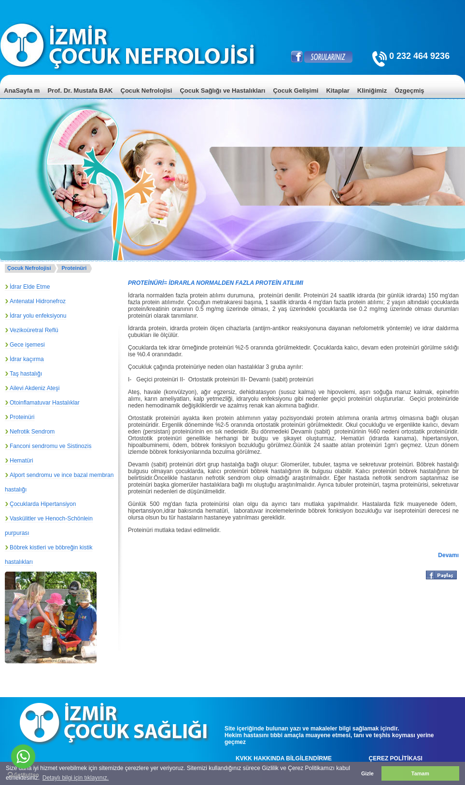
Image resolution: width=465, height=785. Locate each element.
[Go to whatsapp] (23, 756)
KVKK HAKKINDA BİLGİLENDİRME (284, 758)
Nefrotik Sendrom (32, 431)
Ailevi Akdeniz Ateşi (34, 388)
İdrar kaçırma (27, 359)
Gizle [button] (367, 773)
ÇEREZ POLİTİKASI (396, 758)
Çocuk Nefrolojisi (29, 268)
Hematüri (21, 460)
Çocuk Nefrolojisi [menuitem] (146, 90)
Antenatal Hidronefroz (38, 301)
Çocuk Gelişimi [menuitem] (295, 90)
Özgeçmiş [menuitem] (409, 90)
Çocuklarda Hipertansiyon (43, 504)
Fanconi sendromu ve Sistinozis (50, 446)
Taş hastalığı (26, 373)
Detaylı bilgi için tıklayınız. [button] (75, 777)
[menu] (232, 98)
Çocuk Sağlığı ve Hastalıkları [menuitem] (222, 90)
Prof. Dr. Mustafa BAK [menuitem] (80, 90)
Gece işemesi (27, 344)
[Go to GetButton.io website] (23, 775)
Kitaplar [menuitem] (337, 90)
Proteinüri (73, 268)
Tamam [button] (420, 773)
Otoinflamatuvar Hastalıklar (45, 402)
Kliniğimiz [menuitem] (372, 90)
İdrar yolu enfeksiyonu (38, 315)
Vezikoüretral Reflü (34, 330)
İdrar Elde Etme (30, 286)
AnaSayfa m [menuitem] (22, 90)
